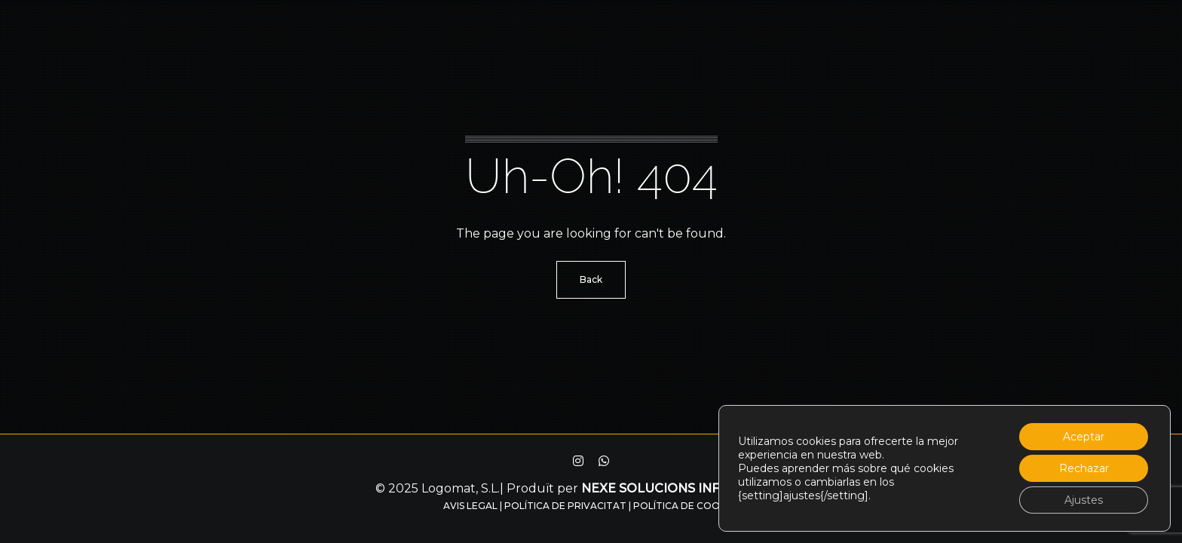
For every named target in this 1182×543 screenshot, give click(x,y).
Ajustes (1083, 500)
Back (591, 279)
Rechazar (1084, 468)
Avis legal (470, 505)
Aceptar (1083, 436)
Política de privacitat (565, 505)
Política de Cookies (686, 505)
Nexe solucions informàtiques (694, 488)
